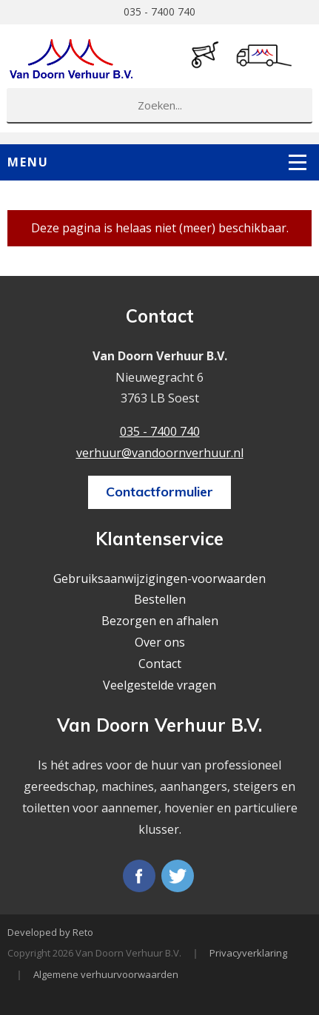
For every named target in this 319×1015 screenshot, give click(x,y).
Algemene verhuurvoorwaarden (105, 974)
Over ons (160, 642)
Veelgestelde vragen (159, 685)
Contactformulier (159, 491)
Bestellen (160, 599)
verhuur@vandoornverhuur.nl (160, 453)
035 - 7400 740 (159, 11)
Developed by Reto (50, 932)
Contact (159, 663)
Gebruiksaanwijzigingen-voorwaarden (159, 578)
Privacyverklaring (248, 953)
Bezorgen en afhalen (159, 621)
